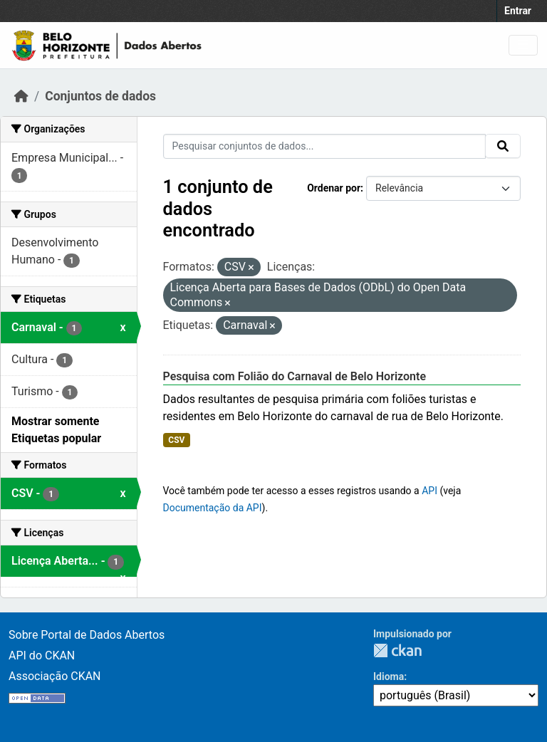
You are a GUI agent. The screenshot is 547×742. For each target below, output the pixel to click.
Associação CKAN (55, 676)
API (429, 490)
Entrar (517, 10)
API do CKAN (42, 655)
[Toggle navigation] (523, 45)
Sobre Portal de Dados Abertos (87, 635)
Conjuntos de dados (100, 96)
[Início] (21, 96)
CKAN (397, 650)
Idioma (388, 676)
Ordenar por (333, 188)
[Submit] (503, 146)
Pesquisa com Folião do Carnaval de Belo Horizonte (295, 376)
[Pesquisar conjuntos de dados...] (324, 146)
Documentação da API (212, 507)
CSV (176, 440)
